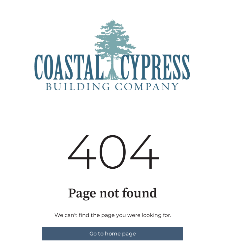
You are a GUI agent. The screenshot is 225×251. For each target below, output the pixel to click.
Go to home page (112, 233)
